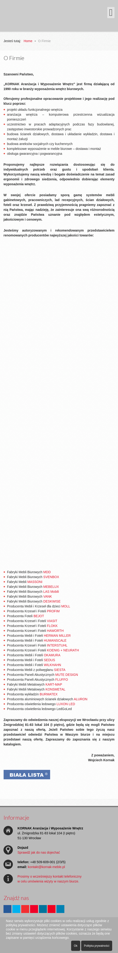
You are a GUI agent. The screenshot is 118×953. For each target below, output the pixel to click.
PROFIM (53, 611)
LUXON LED (65, 704)
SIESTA (60, 670)
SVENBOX (51, 577)
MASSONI (34, 582)
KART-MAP (53, 684)
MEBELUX (51, 587)
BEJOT (39, 616)
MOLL (65, 606)
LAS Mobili (51, 591)
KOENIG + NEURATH (63, 650)
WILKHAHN (52, 665)
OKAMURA (52, 655)
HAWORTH (55, 631)
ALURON (80, 699)
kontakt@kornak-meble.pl (46, 867)
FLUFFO (61, 679)
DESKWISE (52, 601)
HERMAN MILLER (57, 635)
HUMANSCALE (55, 640)
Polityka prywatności (96, 945)
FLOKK (52, 626)
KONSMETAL (55, 689)
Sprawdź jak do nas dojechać (38, 852)
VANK (47, 596)
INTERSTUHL (57, 645)
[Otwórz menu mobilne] (111, 12)
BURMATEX (49, 694)
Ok (75, 945)
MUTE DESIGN (66, 675)
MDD (47, 572)
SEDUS (49, 660)
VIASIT (52, 621)
